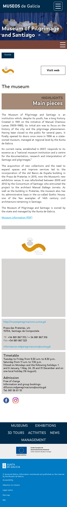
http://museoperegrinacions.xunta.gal (24, 322)
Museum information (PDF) (17, 217)
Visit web (53, 70)
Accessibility (8, 480)
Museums (19, 426)
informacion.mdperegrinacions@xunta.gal (27, 346)
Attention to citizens (11, 485)
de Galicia (21, 6)
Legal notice (8, 490)
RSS (4, 500)
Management (33, 440)
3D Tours (16, 433)
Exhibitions (45, 426)
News (54, 433)
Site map (6, 495)
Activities (37, 433)
